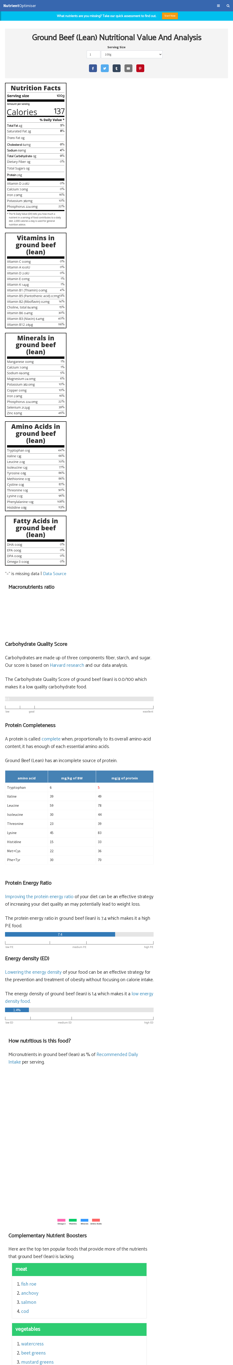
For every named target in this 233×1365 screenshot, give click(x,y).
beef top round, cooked (177, 1222)
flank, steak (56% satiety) (117, 1240)
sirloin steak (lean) (176, 1213)
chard (101, 869)
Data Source (55, 574)
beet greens (108, 851)
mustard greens (112, 860)
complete (125, 237)
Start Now (170, 16)
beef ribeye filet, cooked (169, 1231)
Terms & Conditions (16, 1359)
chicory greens (111, 878)
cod (99, 809)
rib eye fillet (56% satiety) (118, 1231)
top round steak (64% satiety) (122, 1222)
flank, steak (156, 1240)
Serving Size (116, 47)
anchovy (104, 791)
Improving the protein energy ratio (113, 395)
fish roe (103, 782)
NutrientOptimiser (189, 1359)
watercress (107, 842)
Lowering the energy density (107, 470)
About (36, 1359)
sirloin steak (157, 1249)
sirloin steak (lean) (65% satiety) (124, 1213)
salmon (103, 800)
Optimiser (19, 5)
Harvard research (141, 163)
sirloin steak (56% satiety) (118, 1249)
